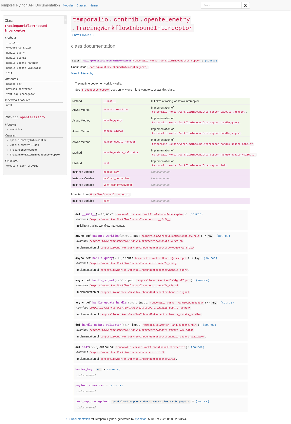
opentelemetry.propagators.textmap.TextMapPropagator (151, 401)
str (99, 369)
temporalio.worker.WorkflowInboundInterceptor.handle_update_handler (202, 144)
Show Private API (83, 35)
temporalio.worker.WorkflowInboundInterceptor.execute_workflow (198, 112)
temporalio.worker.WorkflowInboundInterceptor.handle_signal (196, 133)
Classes (82, 5)
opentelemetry (32, 117)
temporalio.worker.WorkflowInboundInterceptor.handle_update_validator (204, 154)
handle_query (15, 53)
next (9, 105)
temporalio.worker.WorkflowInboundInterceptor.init (189, 165)
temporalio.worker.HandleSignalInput (163, 280)
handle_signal (16, 58)
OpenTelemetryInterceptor (28, 140)
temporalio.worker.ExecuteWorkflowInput (171, 236)
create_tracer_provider (23, 166)
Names (94, 5)
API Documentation (44, 5)
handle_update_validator (23, 68)
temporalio (90, 20)
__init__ (12, 42)
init (9, 73)
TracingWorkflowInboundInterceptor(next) (118, 67)
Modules (68, 5)
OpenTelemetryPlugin (24, 145)
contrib (126, 20)
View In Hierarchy (82, 73)
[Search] (221, 5)
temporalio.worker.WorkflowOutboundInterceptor (150, 347)
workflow (16, 129)
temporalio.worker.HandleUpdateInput (177, 302)
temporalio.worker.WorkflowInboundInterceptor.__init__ (130, 219)
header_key (14, 84)
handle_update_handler (22, 63)
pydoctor (140, 419)
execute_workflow (18, 48)
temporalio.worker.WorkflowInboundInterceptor (166, 60)
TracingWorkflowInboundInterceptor (25, 28)
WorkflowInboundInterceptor (110, 194)
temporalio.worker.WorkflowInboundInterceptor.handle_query (195, 122)
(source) (211, 60)
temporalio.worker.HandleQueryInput (161, 258)
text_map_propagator (20, 94)
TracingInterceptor (23, 150)
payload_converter (19, 89)
